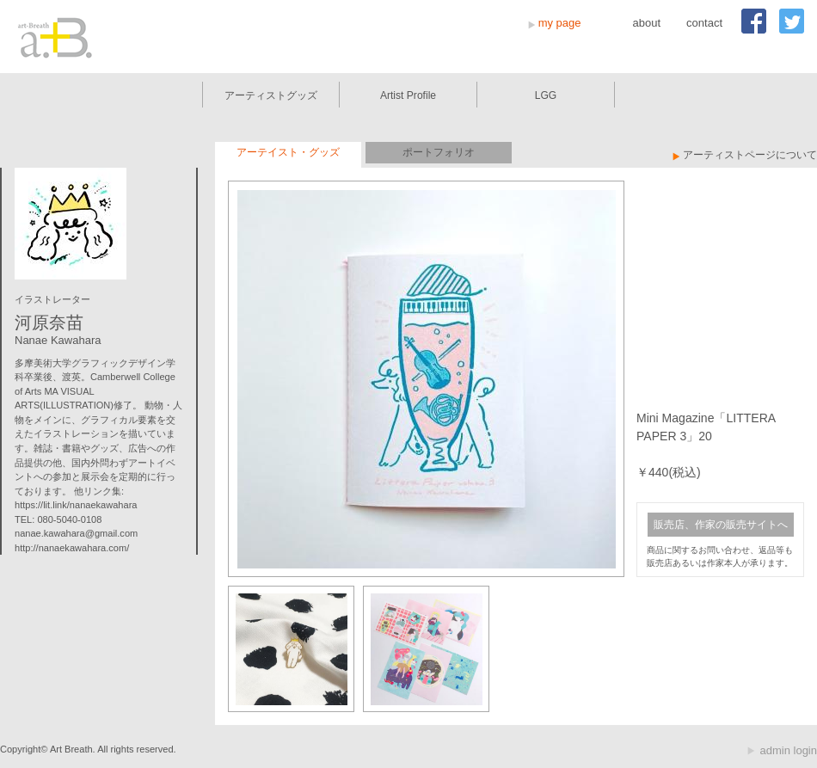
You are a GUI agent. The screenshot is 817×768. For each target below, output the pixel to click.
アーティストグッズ (270, 95)
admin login (789, 750)
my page (559, 22)
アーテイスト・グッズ (288, 152)
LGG (546, 95)
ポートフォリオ (438, 152)
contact (704, 22)
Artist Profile (408, 95)
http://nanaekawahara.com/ (72, 548)
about (647, 22)
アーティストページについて (750, 155)
